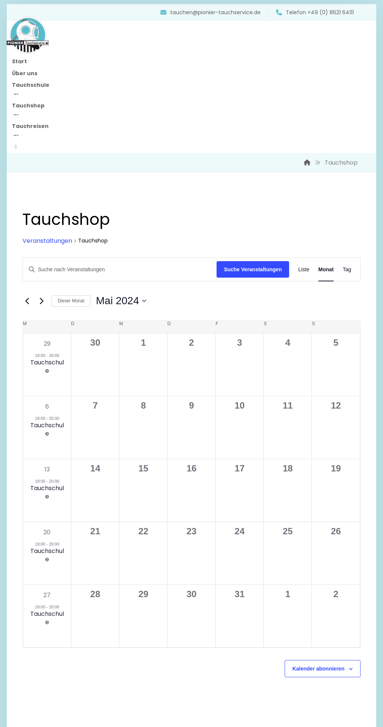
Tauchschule (58, 305)
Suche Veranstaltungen (241, 208)
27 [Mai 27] (57, 534)
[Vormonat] (39, 240)
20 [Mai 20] (57, 471)
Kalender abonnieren (306, 608)
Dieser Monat (83, 239)
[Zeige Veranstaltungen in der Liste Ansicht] (291, 208)
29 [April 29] (57, 282)
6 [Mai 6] (57, 345)
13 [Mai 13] (57, 408)
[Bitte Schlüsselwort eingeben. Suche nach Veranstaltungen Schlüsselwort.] (119, 208)
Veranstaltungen (60, 180)
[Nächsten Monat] (53, 240)
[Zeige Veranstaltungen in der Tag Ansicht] (334, 208)
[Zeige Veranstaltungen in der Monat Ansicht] (313, 208)
